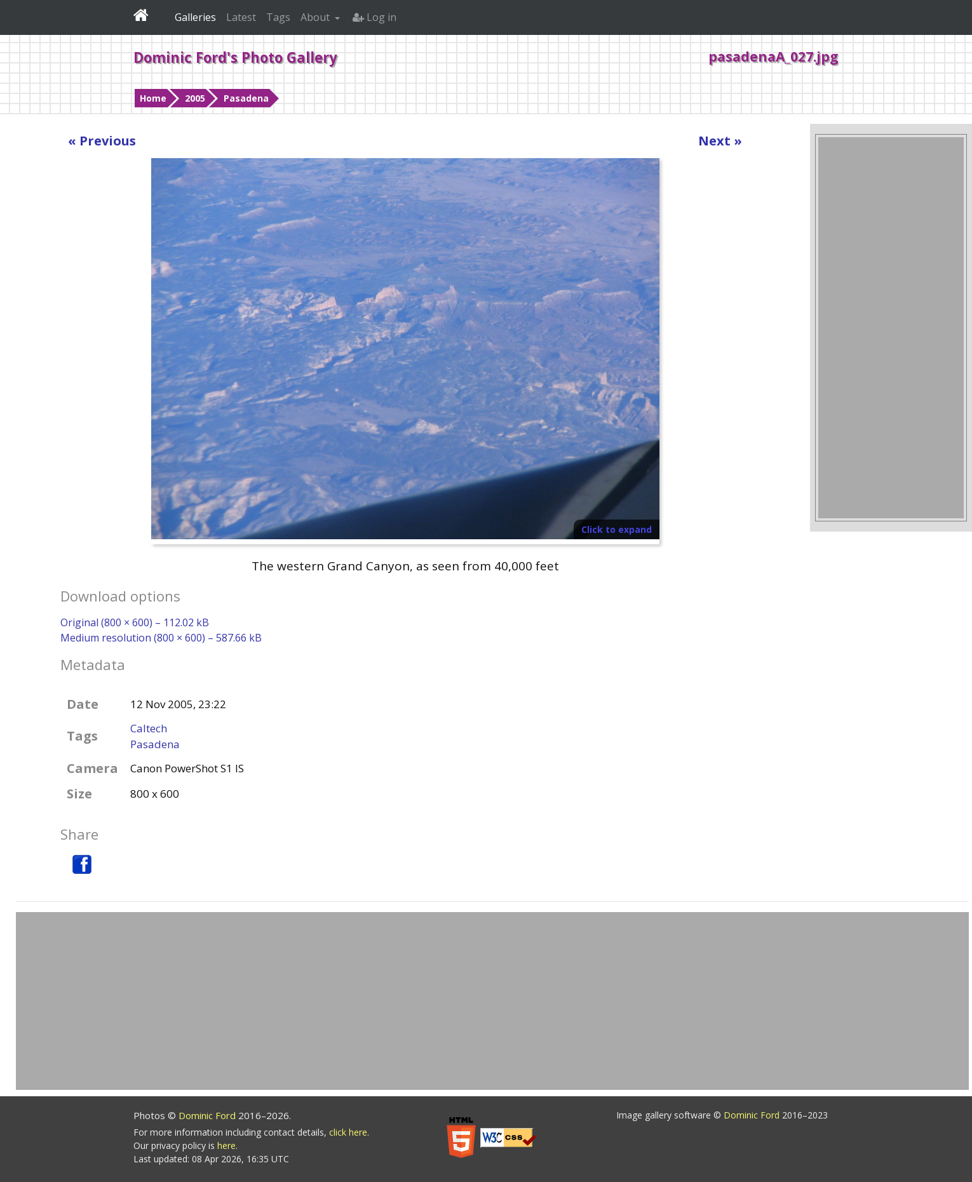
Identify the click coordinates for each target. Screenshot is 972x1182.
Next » (720, 140)
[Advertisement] (891, 327)
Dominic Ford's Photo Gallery (235, 57)
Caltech (148, 728)
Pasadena (246, 98)
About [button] (316, 17)
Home (153, 98)
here (226, 1145)
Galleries (195, 17)
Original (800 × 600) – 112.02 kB (134, 622)
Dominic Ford (208, 1115)
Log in (374, 17)
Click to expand (616, 529)
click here (348, 1132)
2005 (195, 98)
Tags (278, 17)
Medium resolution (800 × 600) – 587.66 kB (161, 638)
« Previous (102, 140)
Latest (241, 17)
